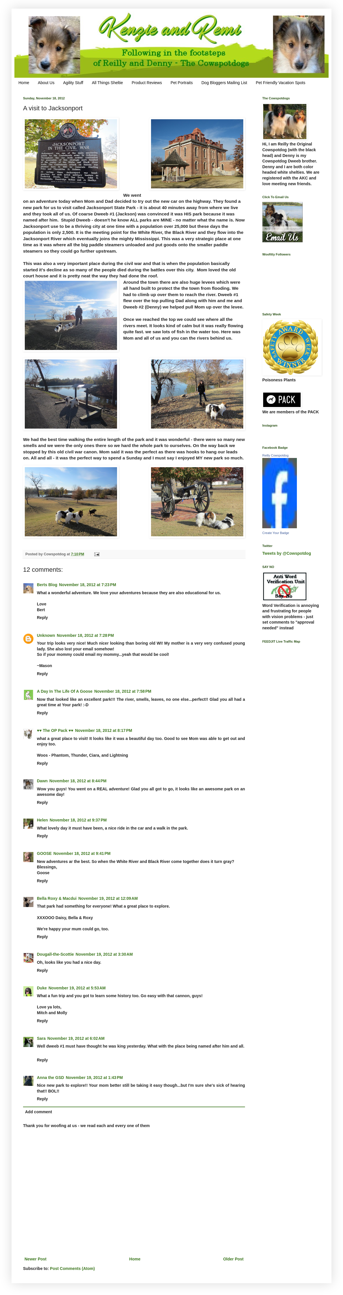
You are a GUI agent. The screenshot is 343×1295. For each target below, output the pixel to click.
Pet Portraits (182, 82)
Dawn (42, 781)
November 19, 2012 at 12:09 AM (108, 898)
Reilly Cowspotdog (275, 455)
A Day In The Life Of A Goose (65, 691)
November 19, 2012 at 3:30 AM (104, 954)
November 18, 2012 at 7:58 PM (122, 691)
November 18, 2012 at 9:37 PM (78, 820)
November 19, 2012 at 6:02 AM (75, 1038)
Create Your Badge (275, 533)
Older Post (233, 1259)
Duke (42, 988)
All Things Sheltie (107, 82)
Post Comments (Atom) (72, 1268)
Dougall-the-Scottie (55, 954)
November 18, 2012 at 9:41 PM (81, 853)
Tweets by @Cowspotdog (286, 553)
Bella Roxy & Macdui (57, 898)
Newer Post (35, 1259)
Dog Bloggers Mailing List (224, 82)
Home (23, 82)
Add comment (38, 1112)
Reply (42, 617)
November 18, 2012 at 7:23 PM (87, 584)
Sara (41, 1038)
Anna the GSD (50, 1077)
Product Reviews (147, 82)
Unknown (46, 635)
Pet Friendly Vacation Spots (280, 82)
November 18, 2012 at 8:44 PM (77, 781)
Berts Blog (47, 584)
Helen (42, 820)
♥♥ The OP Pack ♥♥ (55, 730)
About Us (46, 82)
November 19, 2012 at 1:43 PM (94, 1077)
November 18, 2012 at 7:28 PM (85, 635)
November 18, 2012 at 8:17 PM (103, 730)
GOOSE (44, 853)
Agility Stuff (73, 82)
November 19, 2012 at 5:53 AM (76, 988)
